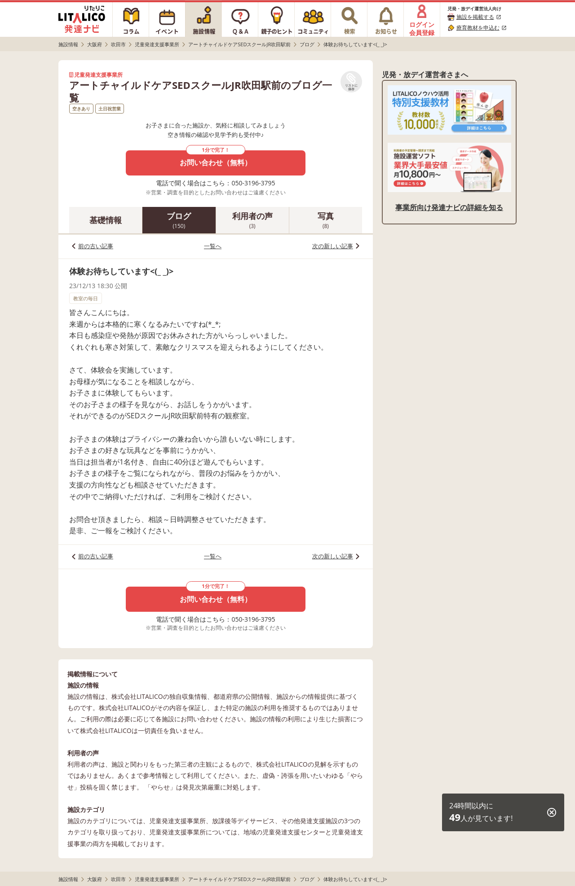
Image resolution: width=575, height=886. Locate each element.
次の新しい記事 (332, 246)
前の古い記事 (95, 246)
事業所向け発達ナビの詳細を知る (449, 207)
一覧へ (212, 246)
